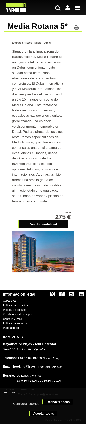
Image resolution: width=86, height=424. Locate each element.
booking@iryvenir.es (23, 366)
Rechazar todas (58, 401)
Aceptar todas (43, 413)
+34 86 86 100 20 (30, 358)
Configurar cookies (26, 403)
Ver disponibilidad (43, 224)
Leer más (8, 392)
